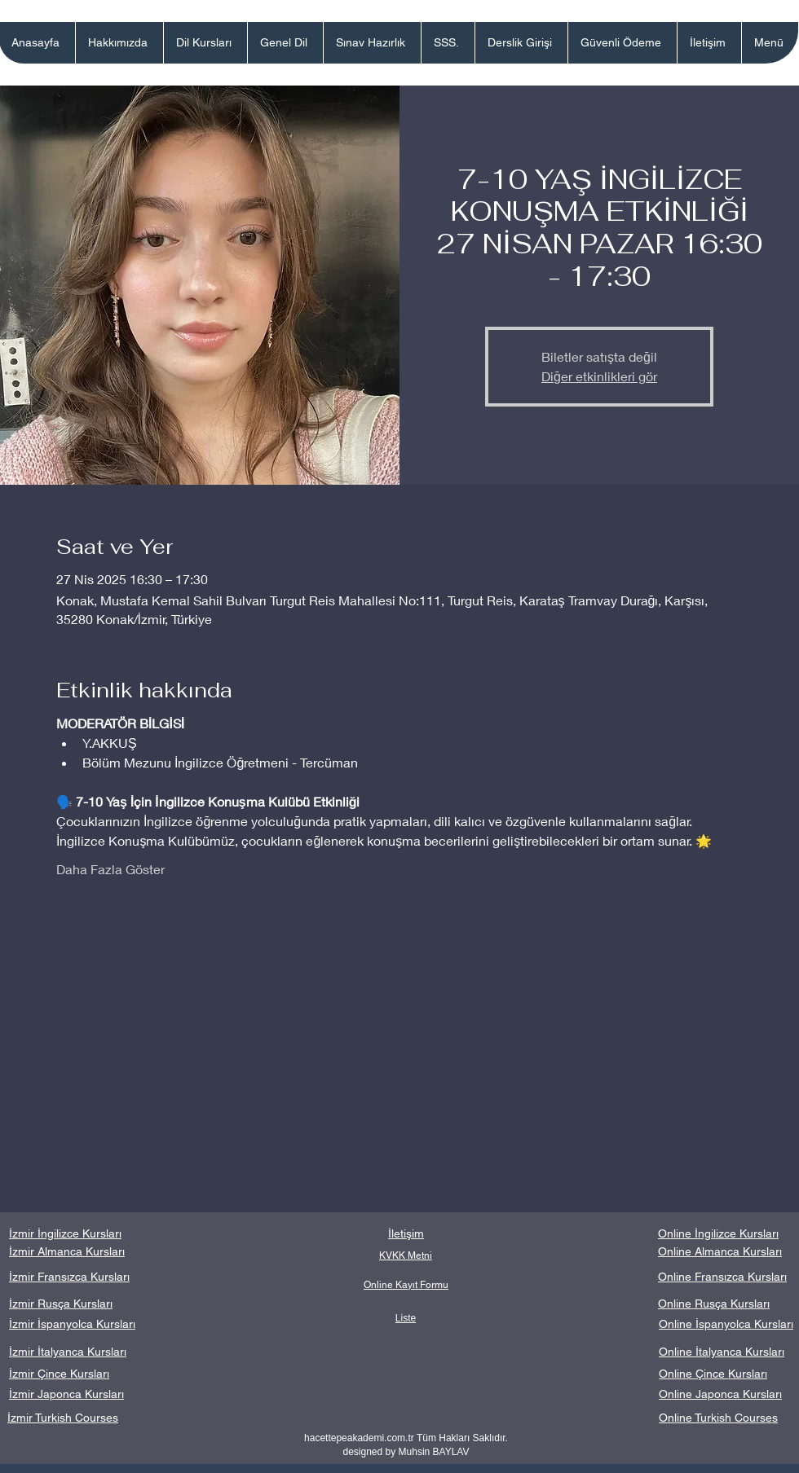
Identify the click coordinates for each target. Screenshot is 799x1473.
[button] (205, 43)
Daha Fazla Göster (110, 869)
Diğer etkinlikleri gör (599, 376)
